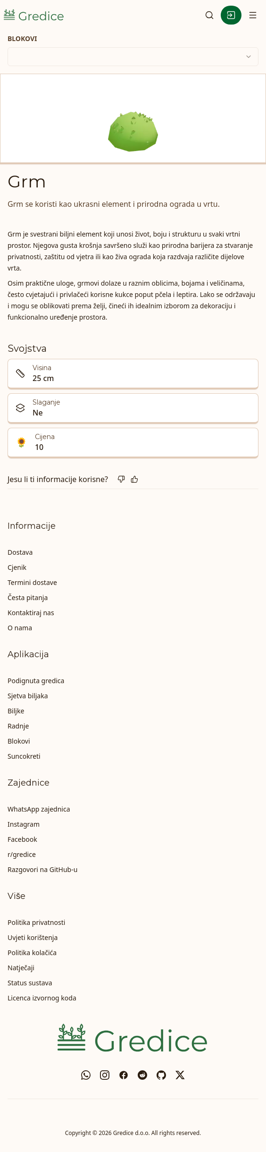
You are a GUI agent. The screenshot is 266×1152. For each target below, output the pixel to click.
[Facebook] (123, 1075)
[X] (180, 1075)
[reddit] (142, 1075)
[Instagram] (104, 1075)
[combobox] (133, 56)
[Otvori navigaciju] (252, 15)
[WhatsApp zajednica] (85, 1075)
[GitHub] (161, 1075)
